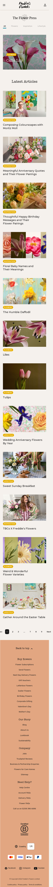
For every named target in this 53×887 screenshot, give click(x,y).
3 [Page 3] (20, 631)
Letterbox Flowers (26, 686)
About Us (26, 730)
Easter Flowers (26, 691)
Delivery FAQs (26, 798)
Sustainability (26, 741)
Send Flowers (26, 670)
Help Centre (26, 787)
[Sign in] (47, 5)
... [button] (26, 631)
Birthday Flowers (26, 696)
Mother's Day (26, 712)
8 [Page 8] (38, 631)
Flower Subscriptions (26, 664)
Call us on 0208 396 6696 (26, 809)
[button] (6, 5)
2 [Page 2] (14, 631)
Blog (27, 725)
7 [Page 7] (32, 631)
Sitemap (26, 774)
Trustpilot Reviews (26, 759)
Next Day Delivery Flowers (26, 675)
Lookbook (26, 735)
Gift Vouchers (26, 680)
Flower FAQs (26, 803)
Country (24, 846)
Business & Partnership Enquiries (26, 764)
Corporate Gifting (26, 701)
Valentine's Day (26, 706)
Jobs (26, 754)
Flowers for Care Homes (26, 769)
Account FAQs (26, 793)
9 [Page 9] (43, 631)
